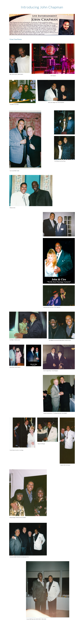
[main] (42, 7)
